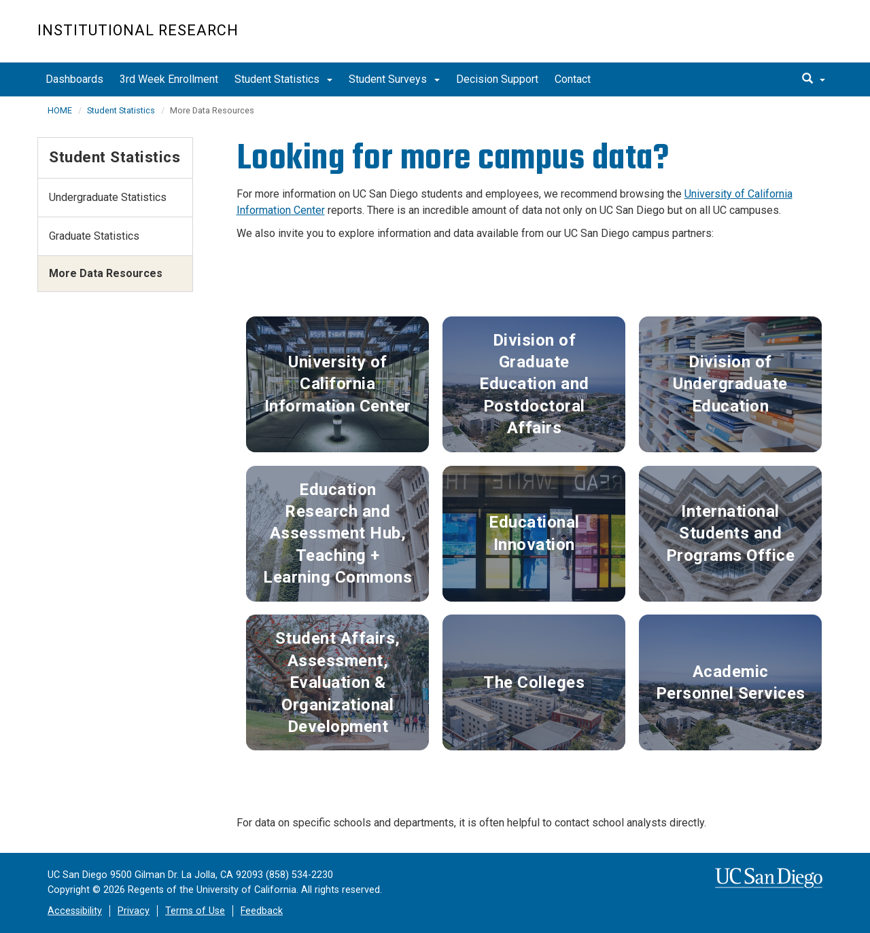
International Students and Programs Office (730, 533)
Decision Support (497, 79)
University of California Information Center (337, 384)
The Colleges (534, 682)
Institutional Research (138, 30)
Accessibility (75, 911)
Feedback (262, 911)
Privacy (134, 911)
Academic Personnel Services (730, 682)
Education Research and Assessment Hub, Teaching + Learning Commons (337, 533)
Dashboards (74, 79)
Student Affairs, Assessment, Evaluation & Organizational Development (337, 682)
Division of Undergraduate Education (730, 384)
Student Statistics (283, 79)
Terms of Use (195, 911)
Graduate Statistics (94, 236)
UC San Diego (755, 38)
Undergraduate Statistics (108, 197)
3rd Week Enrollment (169, 79)
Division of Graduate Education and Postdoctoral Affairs (534, 384)
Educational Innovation (534, 533)
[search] (814, 79)
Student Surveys (394, 79)
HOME (60, 110)
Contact (573, 79)
